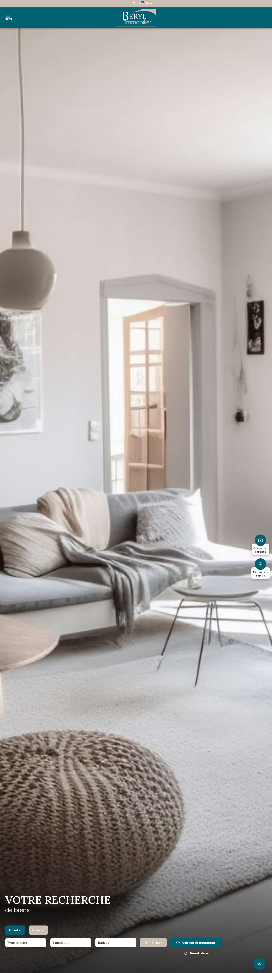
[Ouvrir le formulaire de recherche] (153, 942)
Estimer (38, 930)
